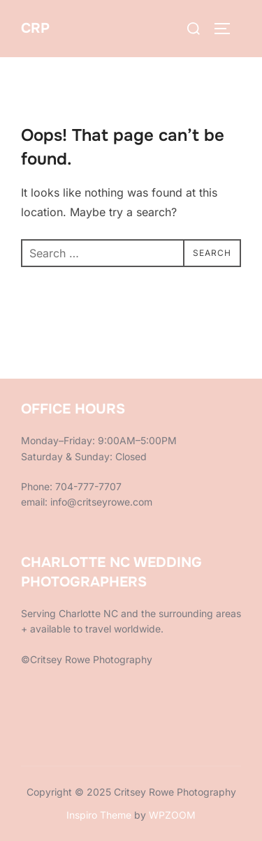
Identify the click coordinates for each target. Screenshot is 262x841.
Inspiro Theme (98, 815)
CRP (35, 28)
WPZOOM (172, 815)
